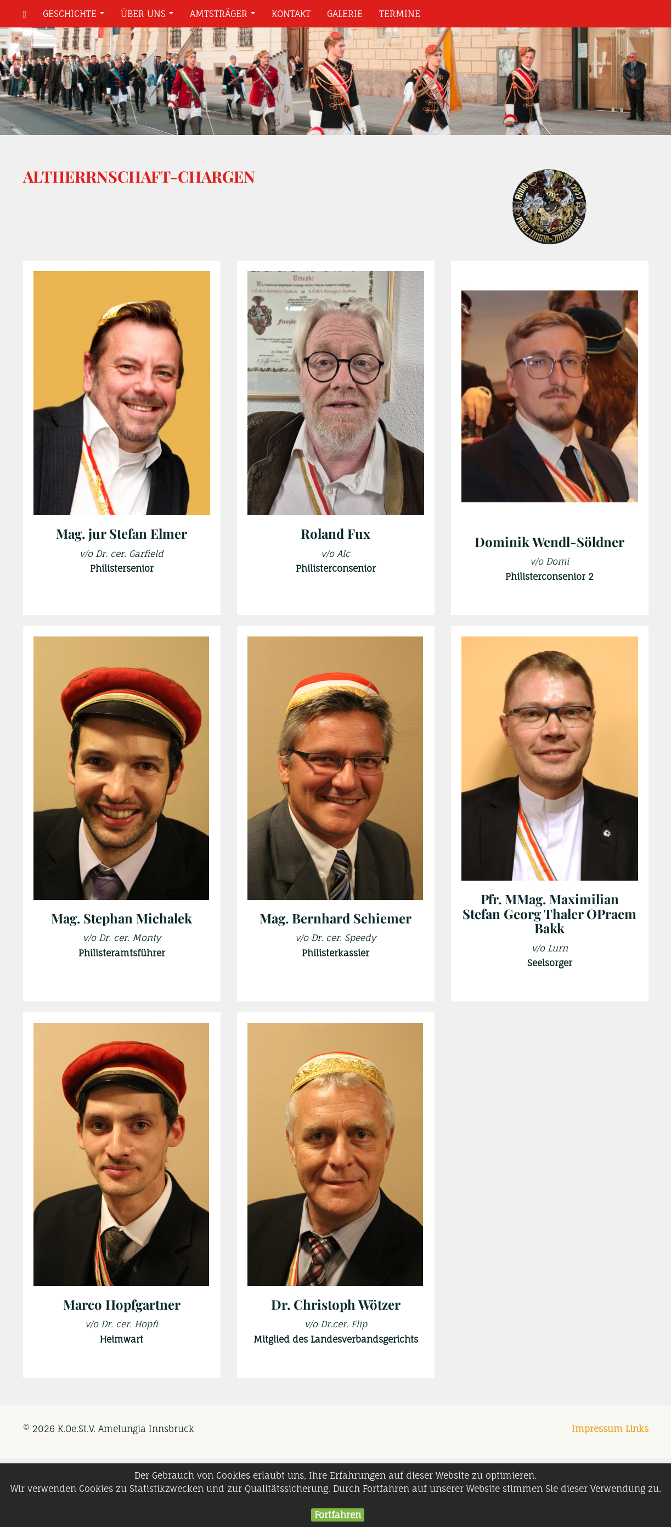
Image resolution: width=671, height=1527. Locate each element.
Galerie (345, 13)
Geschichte (76, 16)
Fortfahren (337, 1514)
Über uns (149, 16)
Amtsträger (225, 16)
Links (637, 1428)
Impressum (597, 1428)
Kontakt (291, 13)
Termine (399, 13)
